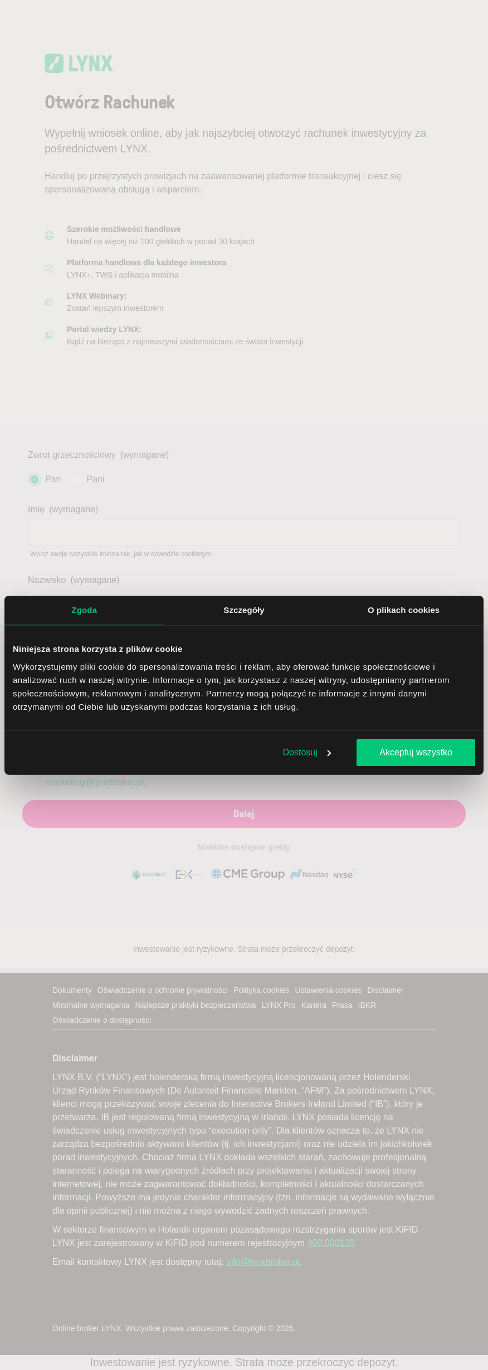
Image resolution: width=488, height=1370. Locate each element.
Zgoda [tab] (84, 610)
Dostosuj (307, 752)
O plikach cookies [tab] (404, 610)
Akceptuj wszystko (415, 752)
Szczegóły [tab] (243, 610)
